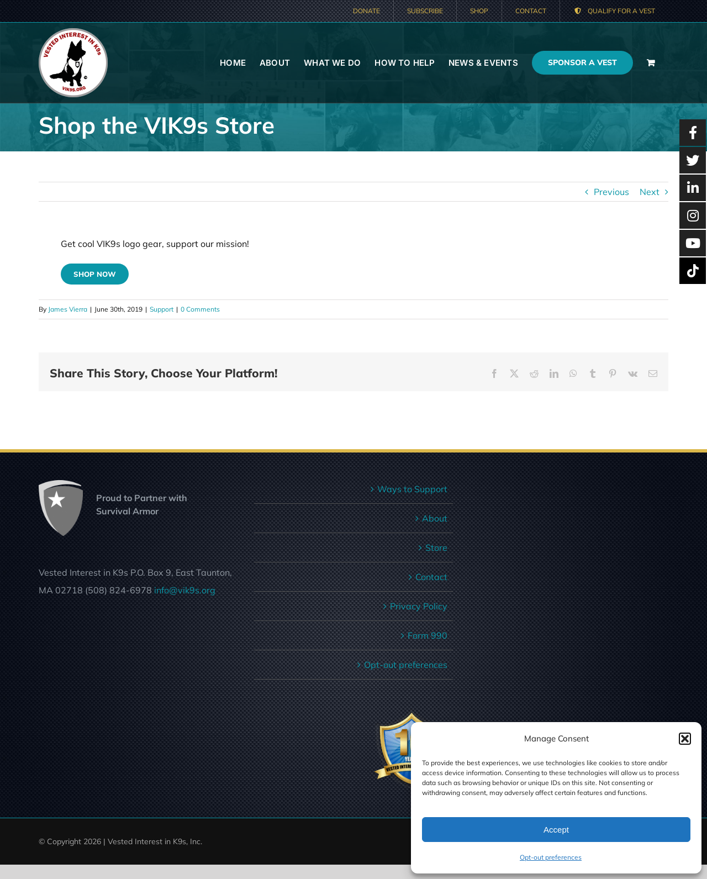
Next (649, 191)
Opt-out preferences (551, 857)
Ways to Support (412, 488)
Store (436, 547)
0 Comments (200, 309)
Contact (431, 576)
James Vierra (67, 309)
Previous (611, 191)
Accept (556, 829)
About (434, 518)
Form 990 (427, 635)
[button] (684, 738)
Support (161, 309)
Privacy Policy (418, 606)
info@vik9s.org (184, 590)
